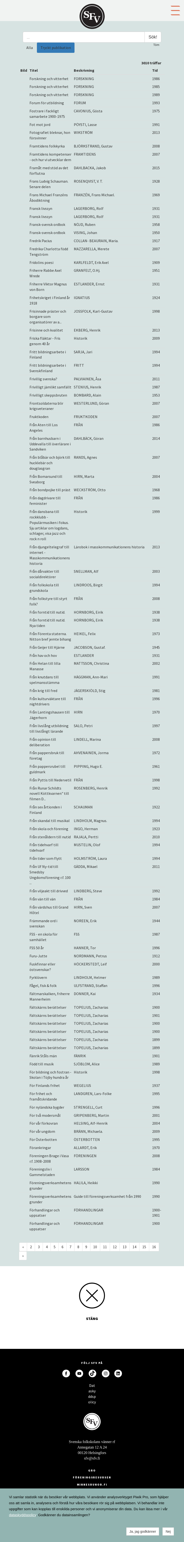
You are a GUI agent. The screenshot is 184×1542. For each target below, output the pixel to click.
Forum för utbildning (46, 102)
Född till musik (41, 1064)
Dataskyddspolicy (92, 1386)
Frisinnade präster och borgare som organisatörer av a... (47, 317)
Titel (33, 70)
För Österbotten (43, 1139)
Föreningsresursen (92, 1477)
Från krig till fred (43, 690)
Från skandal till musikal (49, 820)
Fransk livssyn (40, 208)
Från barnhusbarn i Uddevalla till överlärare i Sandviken (50, 444)
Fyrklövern (38, 977)
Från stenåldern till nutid (50, 836)
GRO (92, 1470)
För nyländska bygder (46, 1107)
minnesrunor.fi (92, 1484)
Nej (168, 1531)
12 (115, 1246)
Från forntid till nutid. (47, 612)
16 (154, 1246)
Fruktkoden (38, 416)
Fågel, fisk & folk (43, 985)
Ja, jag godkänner (142, 1531)
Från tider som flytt (45, 858)
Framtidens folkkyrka (47, 146)
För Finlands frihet (44, 1085)
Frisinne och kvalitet (46, 330)
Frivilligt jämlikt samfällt (50, 387)
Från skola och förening (48, 828)
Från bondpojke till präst (49, 489)
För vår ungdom (42, 1131)
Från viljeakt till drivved (48, 890)
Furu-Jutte (38, 956)
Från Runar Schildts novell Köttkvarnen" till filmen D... (49, 793)
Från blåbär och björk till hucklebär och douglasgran (49, 463)
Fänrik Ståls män (43, 1055)
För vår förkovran (43, 1123)
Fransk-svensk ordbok (47, 224)
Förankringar (40, 1147)
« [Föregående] (23, 1246)
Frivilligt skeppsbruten (48, 395)
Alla (29, 47)
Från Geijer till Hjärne (47, 647)
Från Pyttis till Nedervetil (50, 780)
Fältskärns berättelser (47, 1007)
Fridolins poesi (41, 262)
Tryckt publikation (55, 47)
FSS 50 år (36, 947)
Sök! (153, 37)
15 (144, 1246)
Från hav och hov (43, 655)
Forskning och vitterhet (49, 78)
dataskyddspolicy (22, 1515)
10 (95, 1246)
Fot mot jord (39, 124)
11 (105, 1246)
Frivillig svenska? (43, 378)
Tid (155, 70)
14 (134, 1246)
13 (124, 1246)
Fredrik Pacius (40, 240)
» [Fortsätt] (23, 1255)
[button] (175, 10)
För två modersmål (45, 1115)
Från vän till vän (42, 899)
